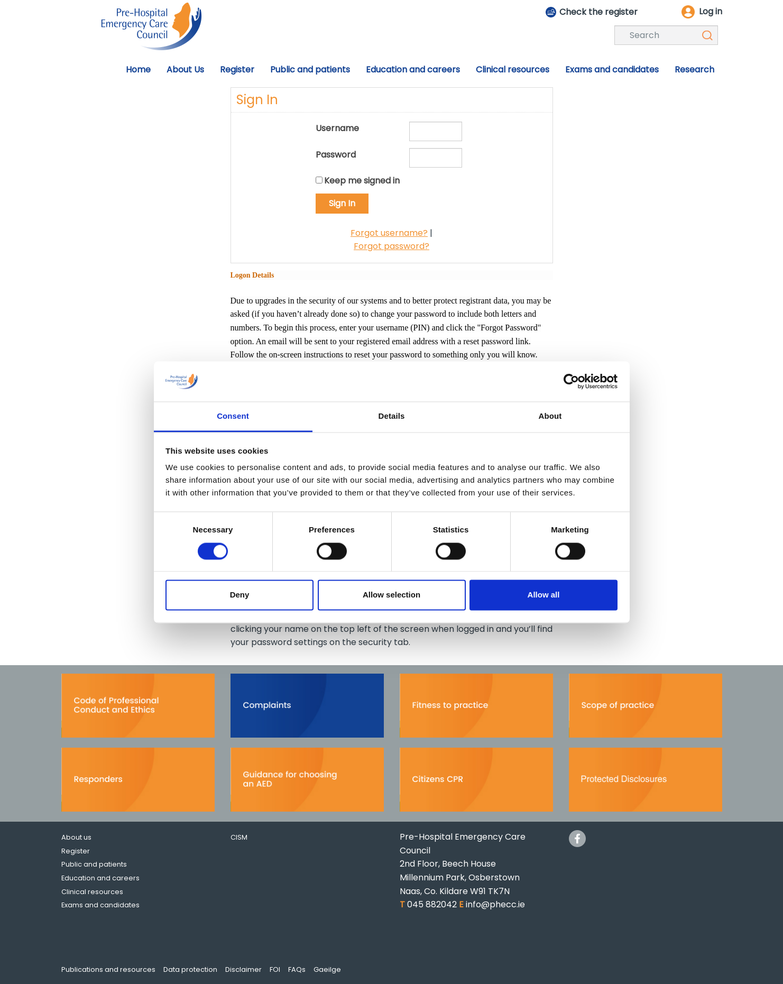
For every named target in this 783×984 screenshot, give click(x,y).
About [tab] (550, 416)
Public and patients (94, 864)
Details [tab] (392, 416)
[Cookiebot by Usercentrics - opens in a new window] (571, 381)
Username (337, 128)
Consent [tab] (233, 416)
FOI (275, 969)
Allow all (544, 595)
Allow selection (391, 595)
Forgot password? (391, 246)
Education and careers (100, 877)
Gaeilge (327, 969)
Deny (240, 595)
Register (75, 851)
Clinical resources (92, 891)
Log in (710, 11)
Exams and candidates (100, 904)
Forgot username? (389, 233)
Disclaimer (243, 969)
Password (336, 155)
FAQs (297, 969)
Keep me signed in (362, 180)
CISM (239, 837)
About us (76, 837)
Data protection (190, 969)
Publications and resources (108, 969)
